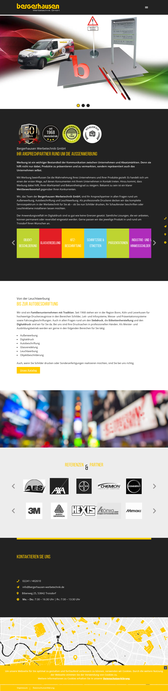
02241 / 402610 (31, 581)
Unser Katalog (28, 370)
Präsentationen (118, 243)
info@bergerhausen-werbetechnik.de (43, 587)
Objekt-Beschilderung (28, 243)
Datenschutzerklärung (43, 687)
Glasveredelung (50, 243)
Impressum (22, 687)
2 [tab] (83, 105)
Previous (13, 242)
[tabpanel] (84, 59)
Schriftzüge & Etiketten (95, 243)
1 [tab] (78, 105)
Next (154, 242)
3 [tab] (88, 105)
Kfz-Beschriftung (73, 243)
